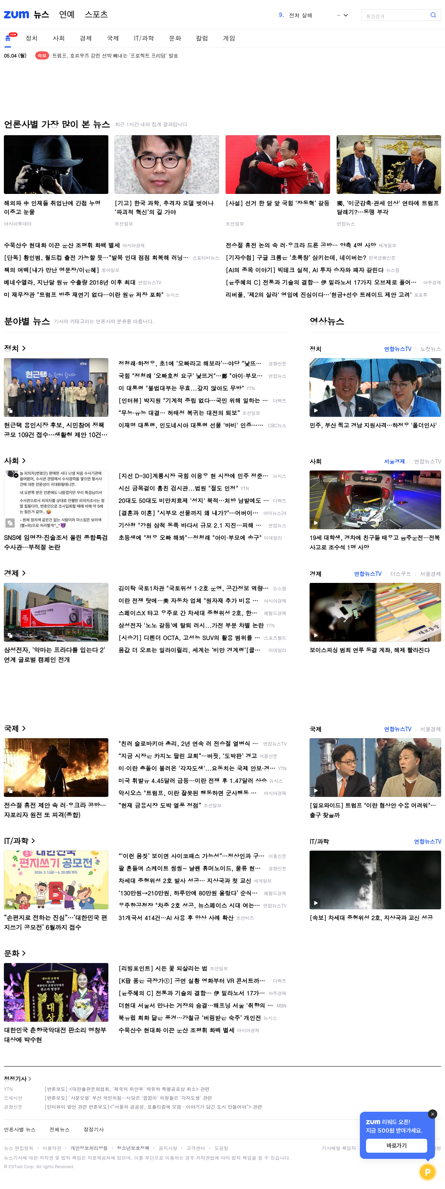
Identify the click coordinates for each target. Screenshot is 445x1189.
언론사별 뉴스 (20, 1129)
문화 (175, 38)
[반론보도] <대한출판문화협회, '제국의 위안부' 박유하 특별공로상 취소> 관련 (127, 1088)
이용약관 (52, 1148)
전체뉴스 (60, 1129)
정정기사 (15, 1079)
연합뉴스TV (397, 349)
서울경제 (394, 461)
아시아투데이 (18, 223)
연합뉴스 (346, 223)
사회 (59, 38)
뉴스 (41, 15)
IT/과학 (144, 38)
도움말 (221, 1148)
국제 (113, 38)
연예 (67, 15)
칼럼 (202, 38)
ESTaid (15, 1166)
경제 (86, 38)
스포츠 (96, 15)
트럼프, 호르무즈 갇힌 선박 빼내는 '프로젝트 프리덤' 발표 (115, 55)
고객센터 (196, 1148)
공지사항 (168, 1148)
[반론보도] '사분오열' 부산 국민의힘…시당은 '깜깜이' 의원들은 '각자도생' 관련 (128, 1097)
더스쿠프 (400, 574)
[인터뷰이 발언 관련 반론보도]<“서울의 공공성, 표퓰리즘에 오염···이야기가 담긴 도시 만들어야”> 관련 (153, 1106)
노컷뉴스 (430, 349)
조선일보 (124, 223)
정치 (32, 38)
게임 (229, 38)
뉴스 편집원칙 (18, 1148)
